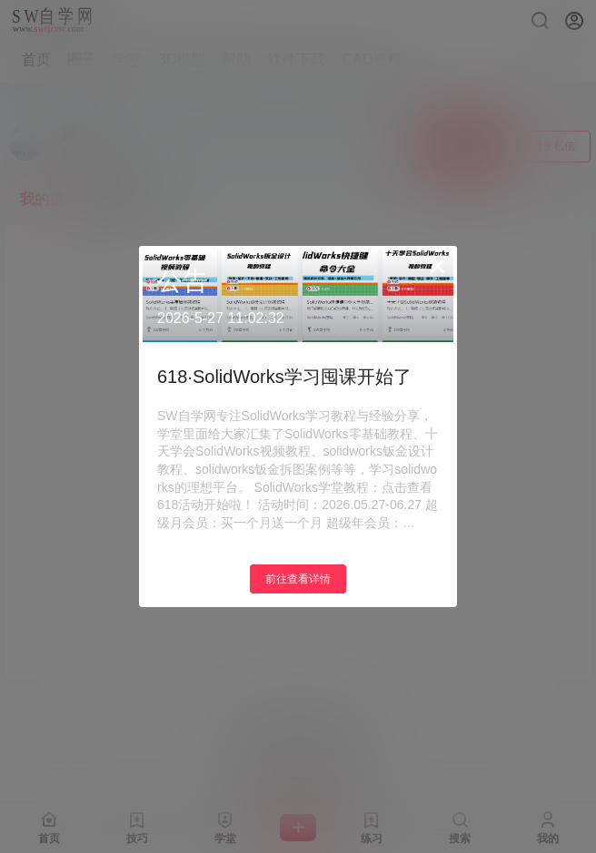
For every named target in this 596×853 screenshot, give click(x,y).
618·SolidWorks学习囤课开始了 (284, 377)
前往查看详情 (298, 579)
